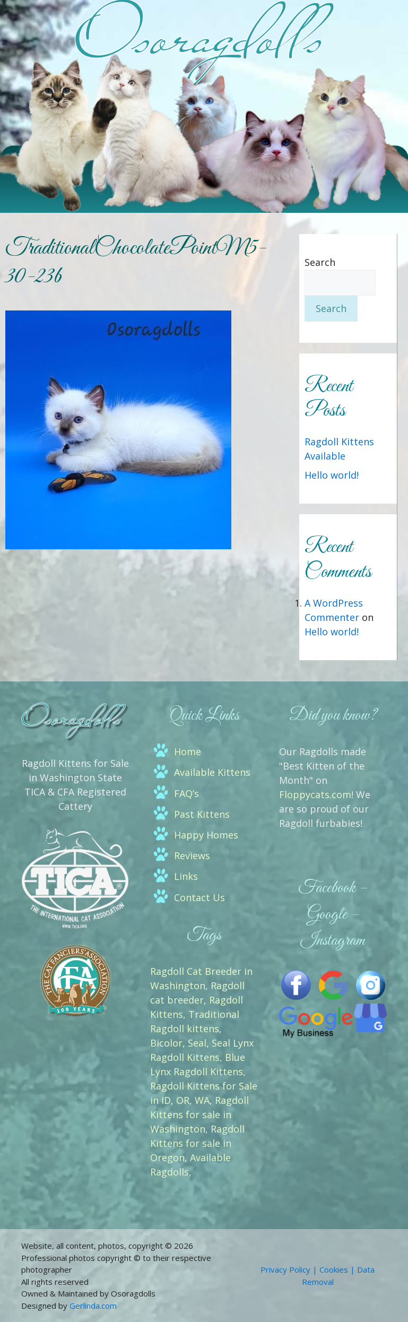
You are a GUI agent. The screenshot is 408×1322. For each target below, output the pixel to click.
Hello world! (332, 475)
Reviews (192, 855)
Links (186, 876)
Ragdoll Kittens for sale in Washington (199, 1114)
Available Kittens (212, 772)
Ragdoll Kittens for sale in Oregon (197, 1143)
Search (320, 262)
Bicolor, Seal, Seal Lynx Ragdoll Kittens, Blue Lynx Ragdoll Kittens (202, 1057)
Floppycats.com (315, 794)
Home (187, 751)
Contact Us (199, 897)
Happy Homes (206, 834)
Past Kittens (202, 814)
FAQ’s (186, 793)
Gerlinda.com (93, 1305)
